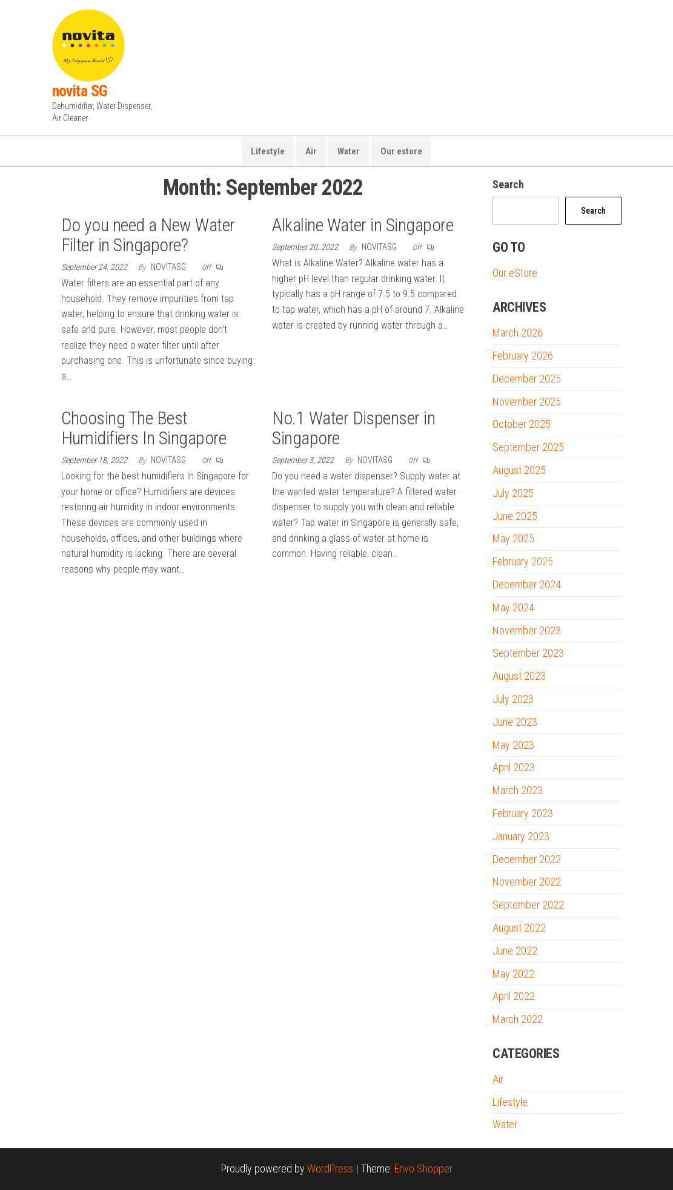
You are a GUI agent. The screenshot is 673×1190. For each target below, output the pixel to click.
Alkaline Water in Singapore (362, 224)
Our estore (401, 151)
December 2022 (526, 859)
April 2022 (513, 996)
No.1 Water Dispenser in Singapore (353, 428)
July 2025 (513, 493)
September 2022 (528, 904)
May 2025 (513, 538)
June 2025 (514, 516)
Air (311, 151)
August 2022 (519, 927)
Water (348, 151)
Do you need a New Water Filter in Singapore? (148, 234)
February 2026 (522, 355)
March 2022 (517, 1019)
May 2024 (513, 607)
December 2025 (526, 378)
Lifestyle (268, 151)
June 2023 (514, 721)
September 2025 (528, 447)
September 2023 (528, 652)
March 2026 (517, 332)
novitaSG (169, 267)
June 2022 (514, 950)
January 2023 (520, 836)
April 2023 (513, 767)
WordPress (330, 1168)
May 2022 (513, 973)
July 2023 (513, 698)
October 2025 (521, 424)
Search (508, 184)
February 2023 (522, 813)
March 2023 (517, 790)
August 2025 (519, 470)
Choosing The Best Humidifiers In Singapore (144, 428)
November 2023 (526, 630)
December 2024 (526, 584)
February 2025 (522, 561)
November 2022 (526, 881)
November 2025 (526, 401)
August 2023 (519, 675)
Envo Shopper (423, 1168)
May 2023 (513, 744)
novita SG (80, 91)
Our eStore (514, 272)
